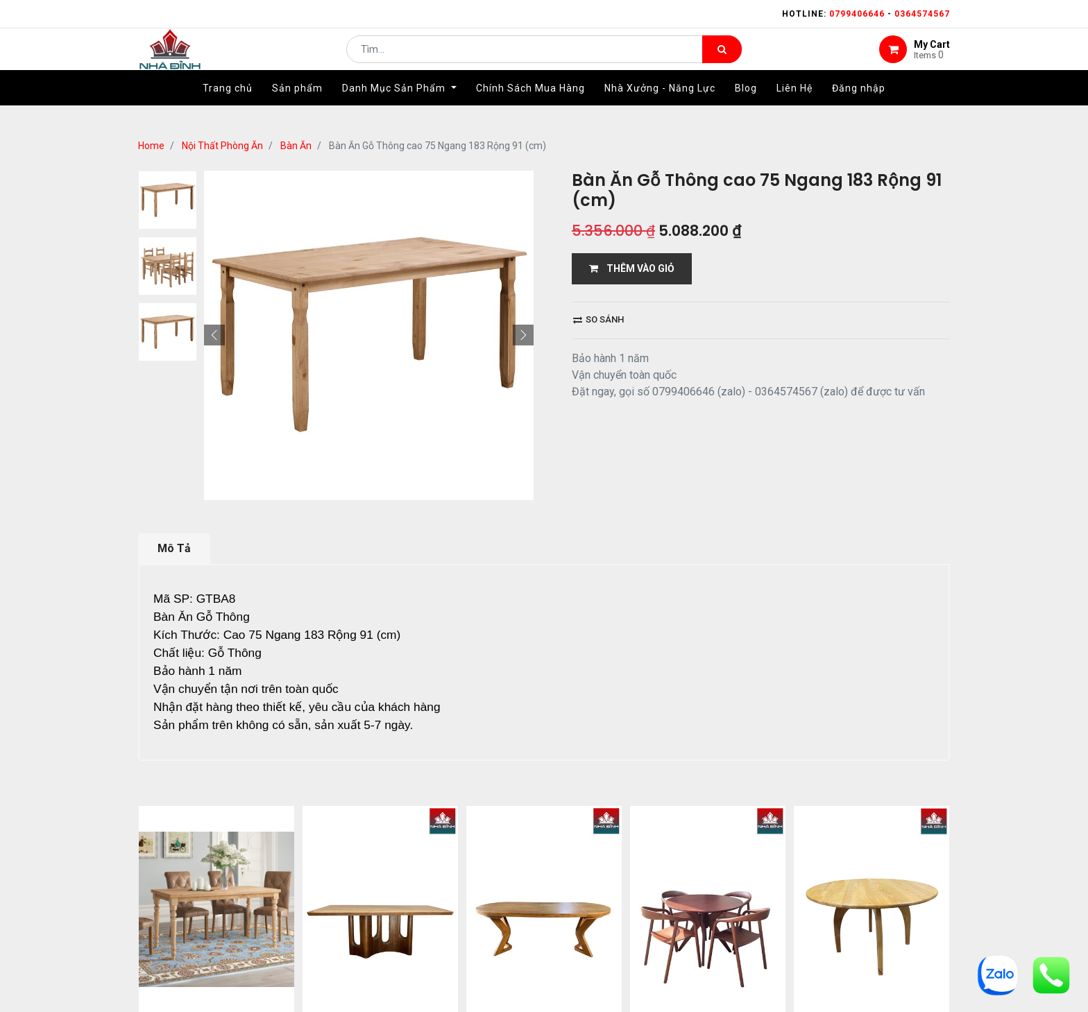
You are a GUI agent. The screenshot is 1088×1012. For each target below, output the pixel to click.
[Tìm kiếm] (722, 60)
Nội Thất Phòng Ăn (222, 145)
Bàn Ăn (296, 145)
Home (151, 145)
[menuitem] (227, 109)
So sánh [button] (598, 319)
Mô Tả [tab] (174, 548)
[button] (214, 335)
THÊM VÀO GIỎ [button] (631, 268)
